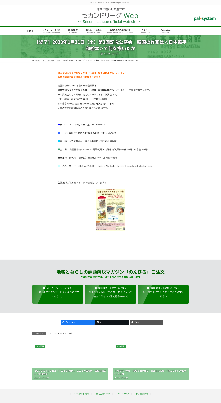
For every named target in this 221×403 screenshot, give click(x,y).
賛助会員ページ (103, 393)
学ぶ (49, 333)
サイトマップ (123, 393)
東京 (70, 333)
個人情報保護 (142, 393)
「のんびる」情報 (81, 393)
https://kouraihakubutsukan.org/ (134, 166)
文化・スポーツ (60, 333)
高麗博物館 (75, 149)
